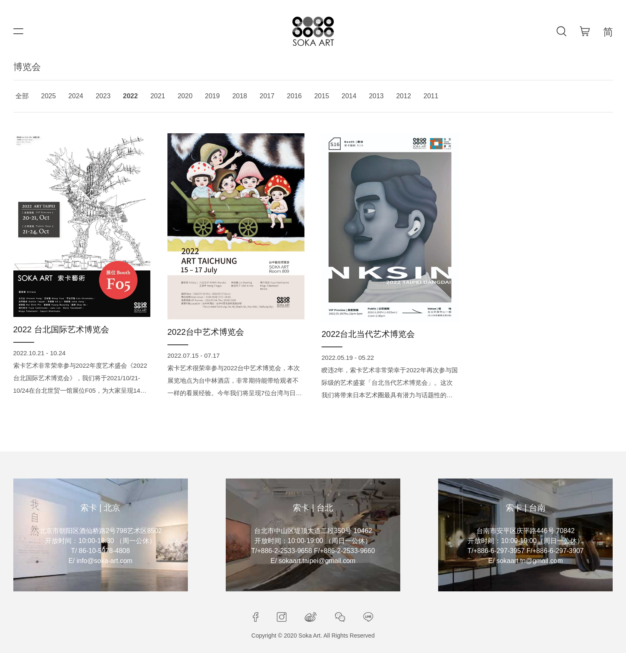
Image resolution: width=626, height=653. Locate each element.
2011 (431, 96)
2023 (103, 96)
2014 (349, 96)
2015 (321, 96)
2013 (376, 96)
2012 (403, 96)
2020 (184, 96)
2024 (75, 96)
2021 (157, 96)
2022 (130, 96)
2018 (239, 96)
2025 (48, 96)
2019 (212, 96)
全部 (22, 96)
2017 (266, 96)
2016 (294, 96)
